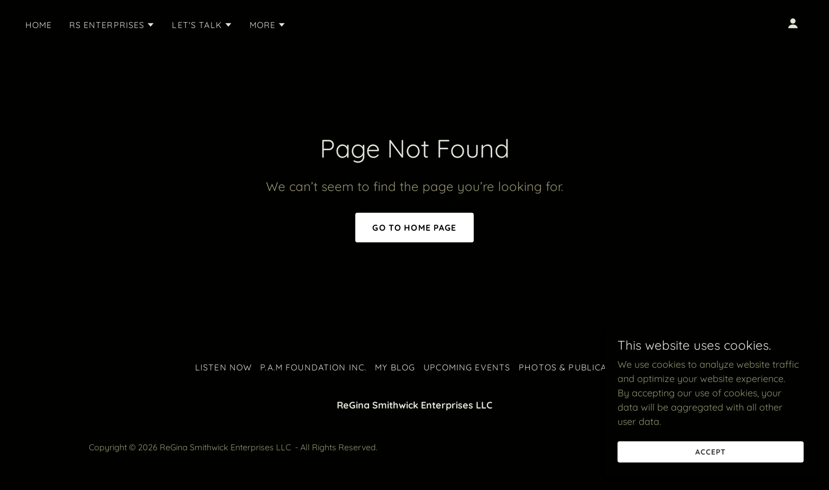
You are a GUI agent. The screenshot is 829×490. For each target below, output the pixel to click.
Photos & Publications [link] (576, 367)
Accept (710, 452)
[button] (112, 25)
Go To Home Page (414, 227)
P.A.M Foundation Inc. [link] (313, 367)
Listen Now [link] (223, 367)
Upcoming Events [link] (466, 367)
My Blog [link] (395, 367)
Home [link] (38, 25)
